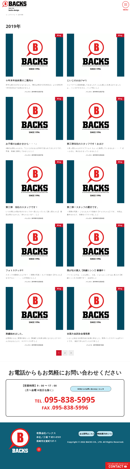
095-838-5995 (70, 399)
